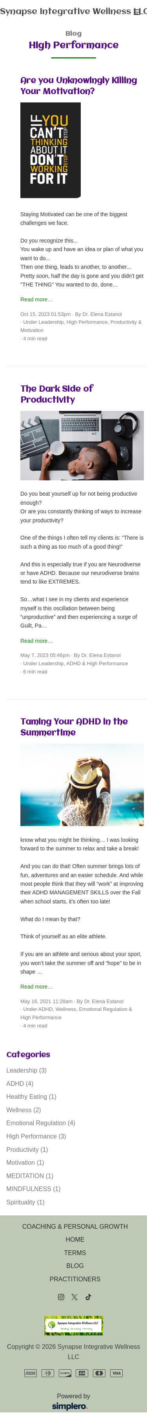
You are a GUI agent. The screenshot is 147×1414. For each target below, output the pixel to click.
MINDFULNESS (33, 1189)
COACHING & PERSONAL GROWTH (75, 1226)
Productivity (124, 322)
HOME (75, 1239)
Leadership (51, 322)
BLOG (74, 1266)
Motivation (32, 330)
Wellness (66, 1009)
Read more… (36, 299)
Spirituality (25, 1202)
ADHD (73, 663)
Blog (73, 34)
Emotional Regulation (103, 1009)
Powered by (50, 1403)
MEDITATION (29, 1176)
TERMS (75, 1253)
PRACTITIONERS (75, 1279)
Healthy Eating (31, 1096)
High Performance (87, 322)
